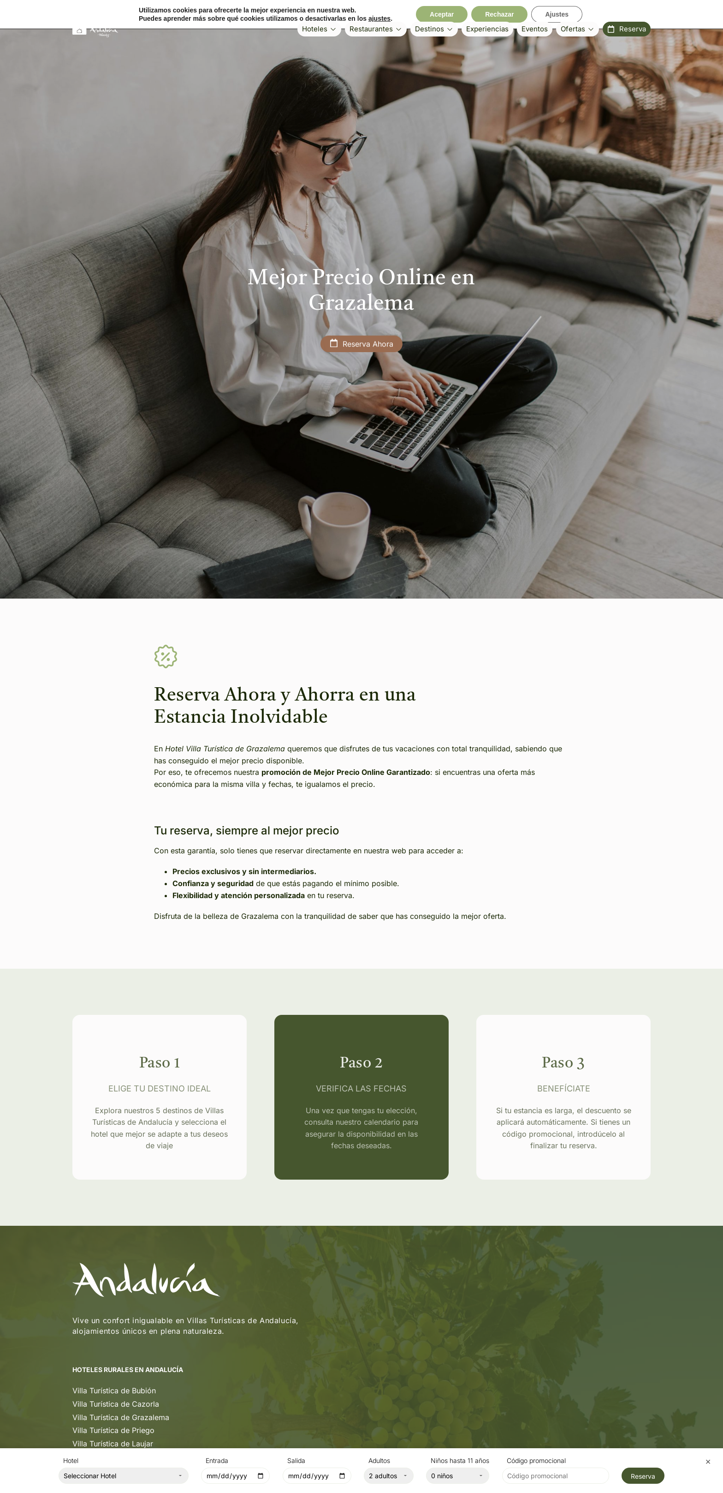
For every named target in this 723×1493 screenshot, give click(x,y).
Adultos (379, 1460)
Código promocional (536, 1460)
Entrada (217, 1460)
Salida (296, 1460)
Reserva (643, 1476)
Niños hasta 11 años (460, 1460)
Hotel (70, 1460)
